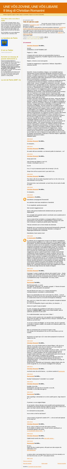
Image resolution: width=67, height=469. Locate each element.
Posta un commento (27, 461)
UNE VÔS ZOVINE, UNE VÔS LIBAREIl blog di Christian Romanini (30, 8)
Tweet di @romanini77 (6, 52)
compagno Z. (31, 197)
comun (28, 38)
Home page (44, 463)
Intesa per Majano (27, 34)
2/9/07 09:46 (30, 138)
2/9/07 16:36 (30, 235)
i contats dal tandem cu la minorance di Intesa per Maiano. (44, 28)
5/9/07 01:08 (30, 441)
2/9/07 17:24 (30, 268)
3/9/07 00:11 (30, 366)
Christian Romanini (32, 45)
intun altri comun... (49, 438)
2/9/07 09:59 (30, 187)
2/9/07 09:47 (30, 146)
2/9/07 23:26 (30, 340)
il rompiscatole (31, 238)
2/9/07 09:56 (30, 174)
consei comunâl (33, 38)
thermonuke (30, 282)
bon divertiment (31, 450)
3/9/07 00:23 (30, 374)
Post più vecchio (62, 463)
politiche (41, 38)
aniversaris (62, 371)
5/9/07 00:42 (30, 421)
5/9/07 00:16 (30, 381)
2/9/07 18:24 (30, 280)
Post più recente (27, 463)
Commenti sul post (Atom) (34, 466)
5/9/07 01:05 (30, 433)
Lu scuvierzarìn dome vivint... (35, 431)
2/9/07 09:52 (30, 154)
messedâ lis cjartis (34, 24)
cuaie (38, 38)
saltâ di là (60, 32)
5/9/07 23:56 (30, 458)
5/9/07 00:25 (30, 392)
